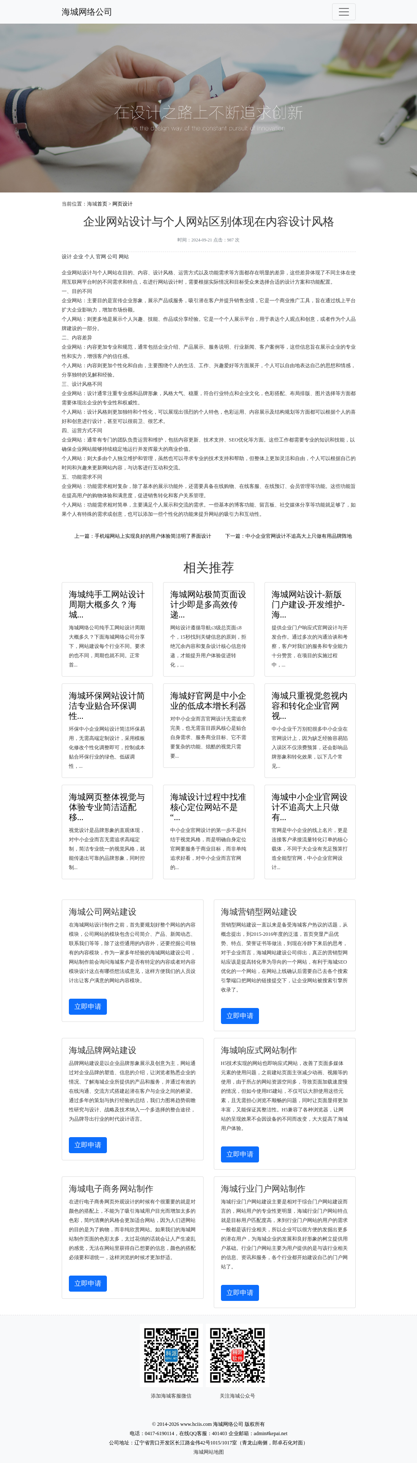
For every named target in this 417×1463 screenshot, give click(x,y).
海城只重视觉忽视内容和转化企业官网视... (310, 706)
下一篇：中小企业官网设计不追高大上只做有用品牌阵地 (288, 536)
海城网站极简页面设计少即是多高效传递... (208, 604)
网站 (124, 257)
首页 (102, 204)
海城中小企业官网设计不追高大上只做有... (310, 807)
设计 (67, 257)
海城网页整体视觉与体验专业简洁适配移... (107, 807)
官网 (101, 257)
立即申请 (87, 1006)
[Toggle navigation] (344, 11)
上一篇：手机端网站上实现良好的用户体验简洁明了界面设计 (142, 536)
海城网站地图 (209, 1452)
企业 (78, 257)
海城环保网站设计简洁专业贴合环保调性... (107, 706)
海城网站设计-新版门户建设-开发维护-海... (308, 604)
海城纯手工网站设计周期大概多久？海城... (107, 604)
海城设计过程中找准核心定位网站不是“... (208, 807)
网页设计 (122, 204)
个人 (89, 257)
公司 (112, 257)
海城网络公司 (87, 11)
